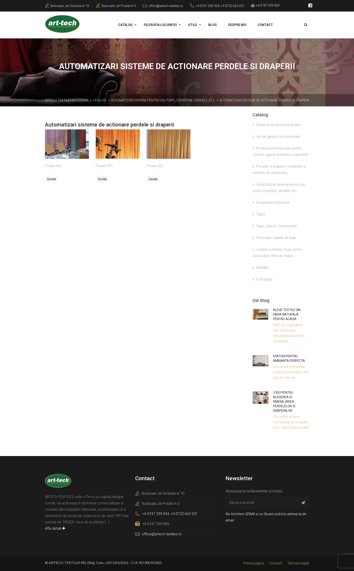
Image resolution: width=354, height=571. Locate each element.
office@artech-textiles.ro (166, 6)
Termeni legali (298, 563)
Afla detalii (55, 528)
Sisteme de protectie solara (276, 125)
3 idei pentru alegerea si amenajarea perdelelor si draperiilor (284, 401)
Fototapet (262, 279)
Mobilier (261, 267)
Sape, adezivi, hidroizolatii (275, 226)
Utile (192, 25)
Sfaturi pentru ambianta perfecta (289, 358)
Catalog (125, 25)
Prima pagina (253, 563)
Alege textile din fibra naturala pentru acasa (286, 314)
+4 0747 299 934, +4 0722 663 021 (220, 6)
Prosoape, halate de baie (274, 238)
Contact (265, 25)
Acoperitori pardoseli (271, 202)
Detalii (51, 179)
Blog (212, 25)
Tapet (259, 214)
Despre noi (237, 25)
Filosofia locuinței (160, 25)
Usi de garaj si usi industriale (276, 136)
